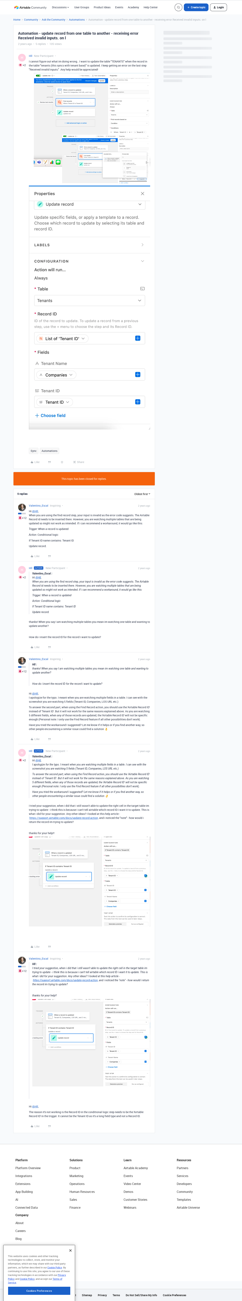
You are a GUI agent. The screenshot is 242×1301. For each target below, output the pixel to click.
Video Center (132, 1184)
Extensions (22, 1184)
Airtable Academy (136, 1168)
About (19, 1223)
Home (16, 19)
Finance (75, 1207)
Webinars (130, 1207)
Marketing (76, 1176)
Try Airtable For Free (29, 1262)
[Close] (70, 1270)
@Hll (35, 511)
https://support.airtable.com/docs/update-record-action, (64, 818)
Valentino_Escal (38, 505)
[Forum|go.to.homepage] (30, 7)
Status (20, 1247)
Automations (77, 19)
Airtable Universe (188, 1207)
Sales (73, 1199)
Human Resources (82, 1192)
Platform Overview (28, 1168)
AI (16, 1199)
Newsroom (22, 1254)
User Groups (81, 7)
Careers (20, 1231)
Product (75, 1168)
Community (31, 19)
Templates (184, 1199)
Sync (34, 451)
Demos (128, 1192)
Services (182, 1176)
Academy (133, 7)
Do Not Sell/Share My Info (141, 1295)
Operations (77, 1184)
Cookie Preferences (174, 1295)
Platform (21, 1160)
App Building (24, 1192)
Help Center (151, 7)
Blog (18, 1239)
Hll (30, 56)
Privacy (102, 1295)
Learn (127, 1160)
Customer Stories (135, 1199)
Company (21, 1215)
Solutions (76, 1160)
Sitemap (87, 1295)
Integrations (23, 1176)
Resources (184, 1160)
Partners (182, 1168)
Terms (116, 1295)
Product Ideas (102, 7)
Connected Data (26, 1207)
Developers (184, 1184)
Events (119, 7)
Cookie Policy (54, 1287)
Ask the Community (53, 19)
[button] (196, 7)
